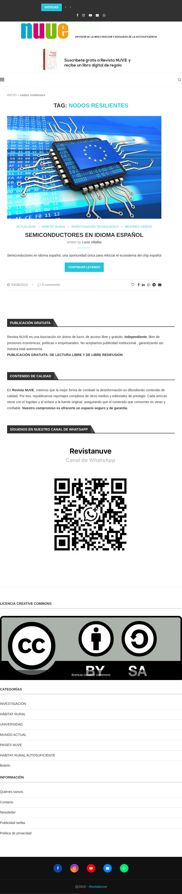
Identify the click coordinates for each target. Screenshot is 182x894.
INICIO (12, 95)
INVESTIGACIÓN (13, 704)
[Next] (70, 7)
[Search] (179, 80)
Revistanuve (98, 887)
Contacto (6, 802)
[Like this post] (132, 285)
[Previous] (66, 7)
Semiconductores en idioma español (84, 235)
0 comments (48, 285)
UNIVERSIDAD (11, 724)
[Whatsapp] (104, 15)
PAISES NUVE (11, 745)
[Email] (97, 15)
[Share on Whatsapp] (148, 285)
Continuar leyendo (84, 267)
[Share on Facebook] (139, 285)
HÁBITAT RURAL (13, 714)
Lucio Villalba (91, 242)
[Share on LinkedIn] (143, 285)
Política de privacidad (16, 833)
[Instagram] (83, 15)
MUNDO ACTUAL (13, 735)
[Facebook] (77, 15)
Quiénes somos (11, 792)
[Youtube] (90, 15)
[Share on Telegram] (154, 285)
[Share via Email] (159, 285)
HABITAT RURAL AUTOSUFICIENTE (27, 755)
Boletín (5, 765)
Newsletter (8, 812)
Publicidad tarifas (12, 823)
